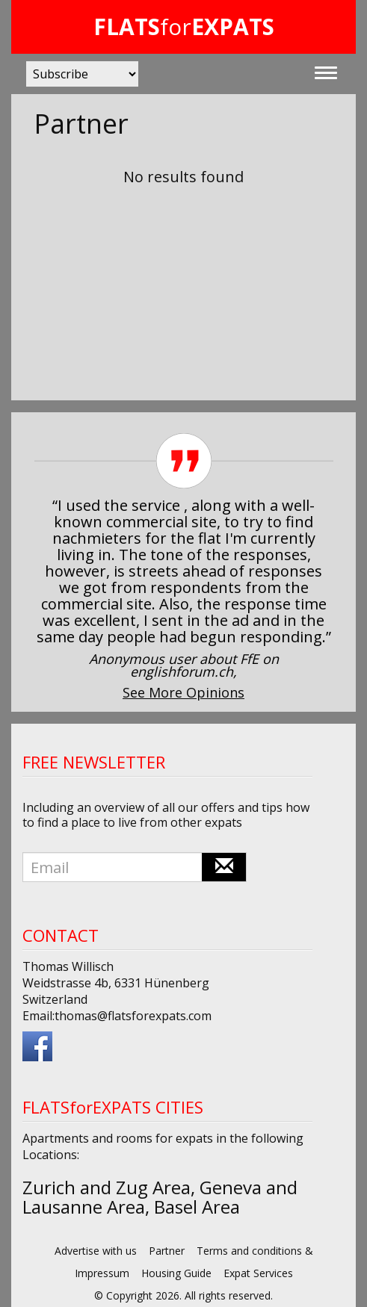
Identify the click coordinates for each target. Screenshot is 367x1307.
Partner (167, 1251)
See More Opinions (183, 692)
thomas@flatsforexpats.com (133, 1016)
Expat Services (258, 1273)
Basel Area (197, 1206)
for (183, 26)
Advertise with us (96, 1251)
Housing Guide (176, 1273)
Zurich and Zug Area (106, 1187)
